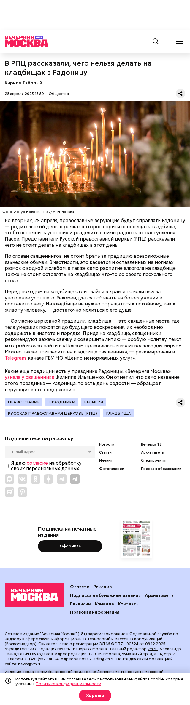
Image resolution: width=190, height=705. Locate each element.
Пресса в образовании (161, 468)
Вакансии (80, 604)
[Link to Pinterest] (22, 492)
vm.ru (153, 648)
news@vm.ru (30, 663)
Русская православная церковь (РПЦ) (52, 413)
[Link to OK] (35, 479)
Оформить (70, 546)
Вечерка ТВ (151, 444)
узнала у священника (29, 377)
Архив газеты (152, 452)
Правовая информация (94, 612)
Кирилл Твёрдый (23, 83)
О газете (79, 586)
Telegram (15, 358)
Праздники (61, 402)
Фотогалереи (111, 468)
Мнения (105, 460)
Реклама (103, 586)
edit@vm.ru (104, 658)
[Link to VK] (22, 479)
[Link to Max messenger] (9, 479)
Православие (23, 402)
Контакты (129, 604)
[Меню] (179, 41)
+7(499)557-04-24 (42, 658)
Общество (59, 94)
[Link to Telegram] (61, 479)
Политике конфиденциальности (68, 683)
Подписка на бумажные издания (105, 595)
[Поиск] (156, 41)
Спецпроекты (153, 460)
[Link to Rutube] (9, 492)
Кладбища (118, 413)
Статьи (105, 452)
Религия (93, 402)
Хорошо (95, 695)
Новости (106, 444)
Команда (104, 604)
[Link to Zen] (48, 479)
